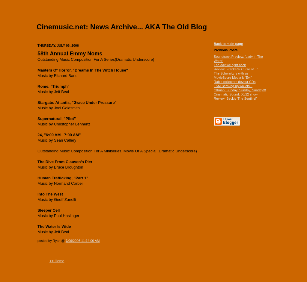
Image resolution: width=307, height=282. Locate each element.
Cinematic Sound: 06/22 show (236, 94)
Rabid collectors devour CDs (234, 82)
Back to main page (228, 44)
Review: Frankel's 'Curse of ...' (236, 69)
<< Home (56, 261)
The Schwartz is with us (231, 73)
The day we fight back (230, 65)
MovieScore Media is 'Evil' (233, 77)
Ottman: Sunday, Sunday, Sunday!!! (240, 90)
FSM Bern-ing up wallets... (233, 86)
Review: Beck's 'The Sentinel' (235, 98)
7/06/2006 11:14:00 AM (83, 240)
